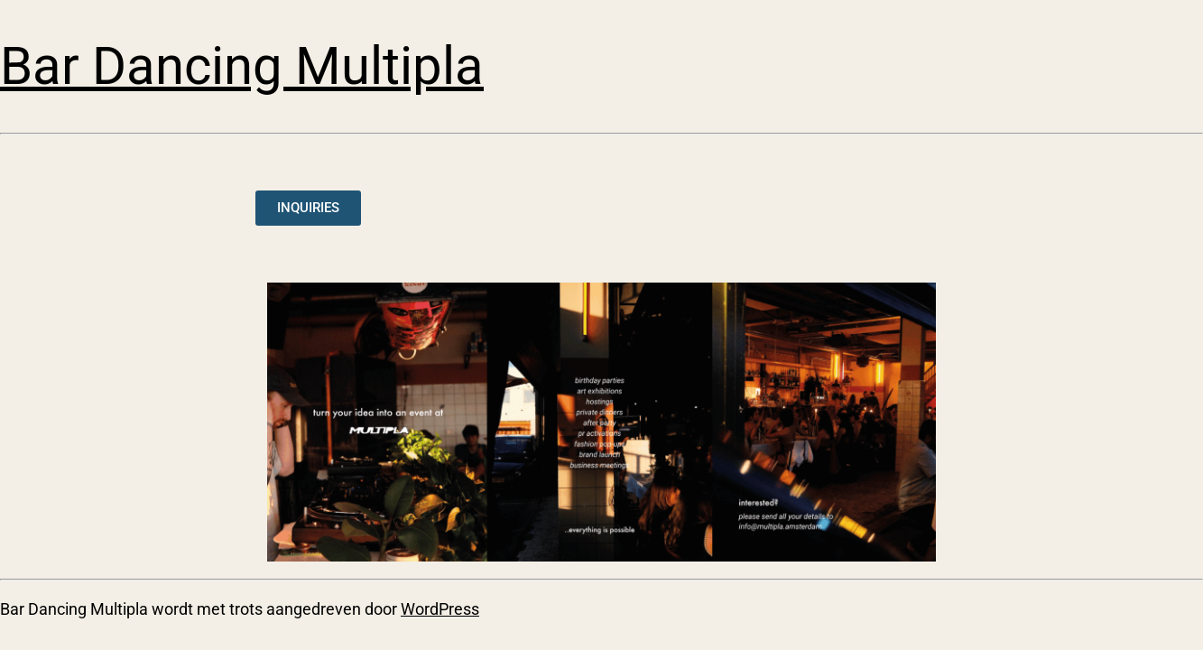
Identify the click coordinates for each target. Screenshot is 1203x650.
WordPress (440, 608)
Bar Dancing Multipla (242, 66)
